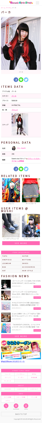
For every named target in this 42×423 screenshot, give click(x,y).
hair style (27, 271)
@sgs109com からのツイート (13, 361)
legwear (6, 263)
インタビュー (21, 374)
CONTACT (34, 389)
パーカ (14, 96)
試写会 (34, 374)
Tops (4, 256)
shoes (25, 263)
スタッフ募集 (21, 397)
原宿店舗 (34, 377)
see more (21, 243)
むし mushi (19, 148)
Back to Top (21, 414)
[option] (21, 45)
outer (25, 256)
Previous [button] (4, 191)
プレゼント (7, 381)
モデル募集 (7, 397)
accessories (28, 267)
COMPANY (21, 389)
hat (4, 271)
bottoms (26, 260)
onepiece (7, 260)
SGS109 (8, 389)
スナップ (8, 377)
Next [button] (38, 191)
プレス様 (34, 397)
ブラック (15, 110)
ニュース (8, 374)
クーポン (21, 377)
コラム (8, 400)
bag (4, 267)
